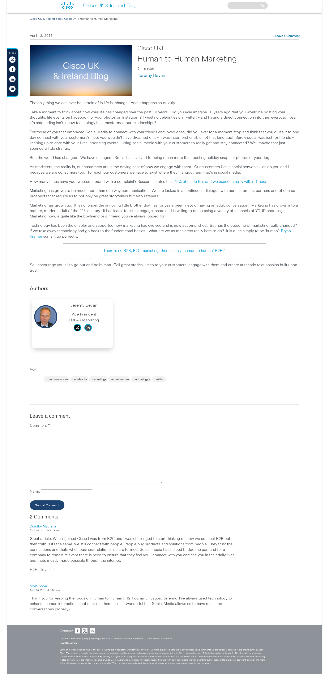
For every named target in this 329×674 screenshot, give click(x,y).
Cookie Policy (152, 638)
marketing (98, 379)
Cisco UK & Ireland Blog (45, 18)
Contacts (64, 638)
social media (119, 379)
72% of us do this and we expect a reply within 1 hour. (220, 182)
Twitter (159, 379)
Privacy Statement (133, 638)
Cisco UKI (70, 18)
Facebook (79, 379)
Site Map (95, 638)
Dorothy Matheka (43, 526)
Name (35, 491)
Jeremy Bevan (151, 75)
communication (56, 379)
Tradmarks (166, 638)
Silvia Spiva (38, 586)
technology (141, 379)
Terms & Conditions (112, 638)
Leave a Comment (287, 36)
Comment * (40, 426)
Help (86, 638)
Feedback (76, 638)
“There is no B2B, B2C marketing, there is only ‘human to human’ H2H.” (164, 251)
